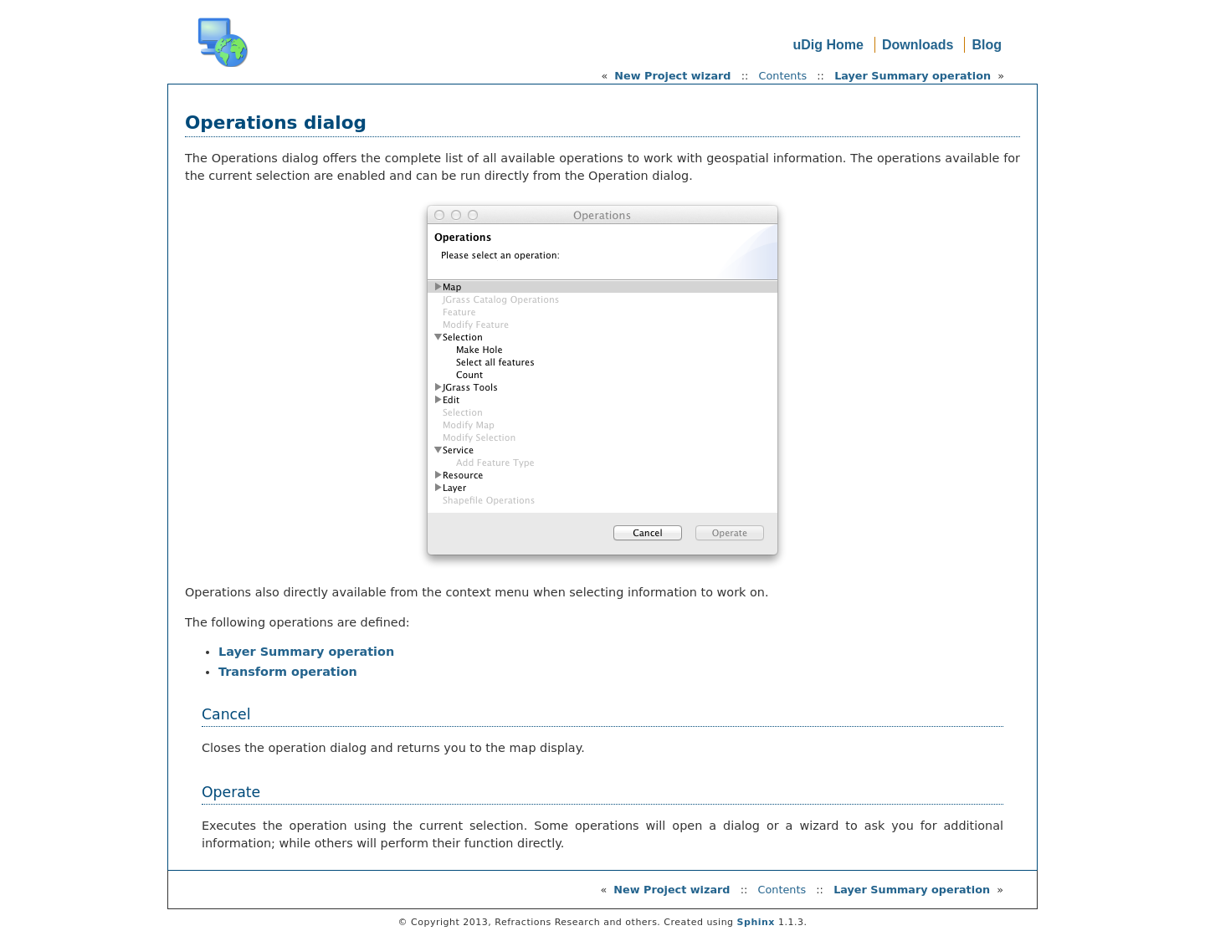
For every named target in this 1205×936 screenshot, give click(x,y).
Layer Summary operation (912, 75)
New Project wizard (672, 75)
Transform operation (287, 671)
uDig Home (827, 45)
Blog (987, 45)
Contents (783, 75)
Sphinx (756, 922)
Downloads (917, 45)
